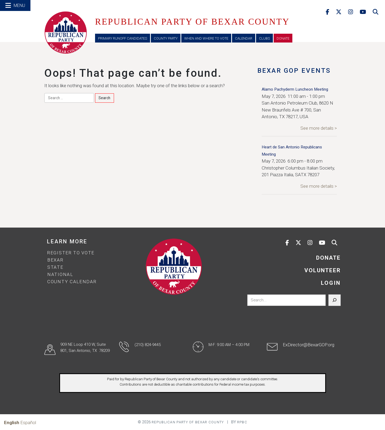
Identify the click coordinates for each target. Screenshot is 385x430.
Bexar (55, 260)
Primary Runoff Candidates (122, 38)
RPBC (242, 422)
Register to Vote (71, 252)
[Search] (334, 300)
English (11, 422)
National (60, 274)
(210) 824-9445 (148, 344)
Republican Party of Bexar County (188, 422)
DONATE (328, 258)
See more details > (318, 128)
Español (28, 422)
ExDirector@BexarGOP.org (308, 344)
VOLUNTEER (322, 270)
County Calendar (72, 281)
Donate (283, 38)
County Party (166, 38)
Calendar (243, 38)
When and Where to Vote (206, 38)
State (55, 267)
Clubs (264, 38)
